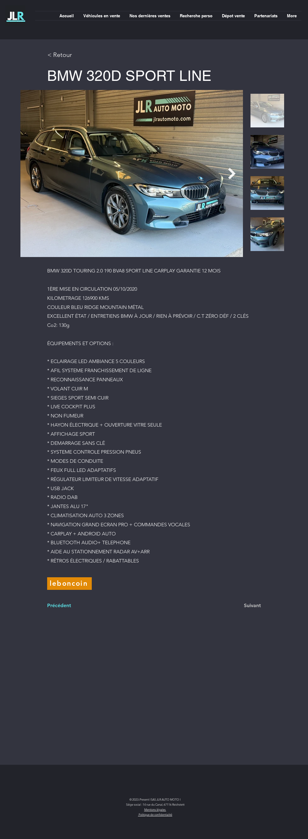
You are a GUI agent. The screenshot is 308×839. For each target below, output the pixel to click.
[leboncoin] (69, 583)
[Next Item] (232, 173)
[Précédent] (68, 605)
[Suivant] (245, 605)
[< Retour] (69, 54)
